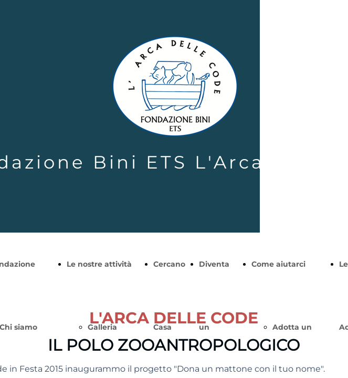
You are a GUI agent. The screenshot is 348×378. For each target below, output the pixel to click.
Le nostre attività (99, 264)
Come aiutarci (278, 264)
